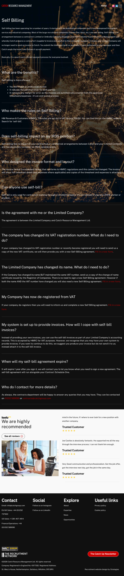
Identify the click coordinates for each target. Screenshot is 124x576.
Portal (104, 6)
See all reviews (12, 436)
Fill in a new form (104, 251)
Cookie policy (100, 510)
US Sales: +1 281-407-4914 (13, 519)
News (66, 515)
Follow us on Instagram (42, 506)
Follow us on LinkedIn (41, 510)
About (66, 506)
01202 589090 (12, 398)
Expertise (67, 510)
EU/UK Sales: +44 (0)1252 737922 (12, 512)
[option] (92, 449)
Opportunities (69, 520)
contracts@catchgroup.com (37, 398)
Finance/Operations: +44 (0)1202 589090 (12, 525)
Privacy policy (100, 506)
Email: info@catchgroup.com (13, 506)
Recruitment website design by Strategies (102, 569)
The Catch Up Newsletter (103, 554)
